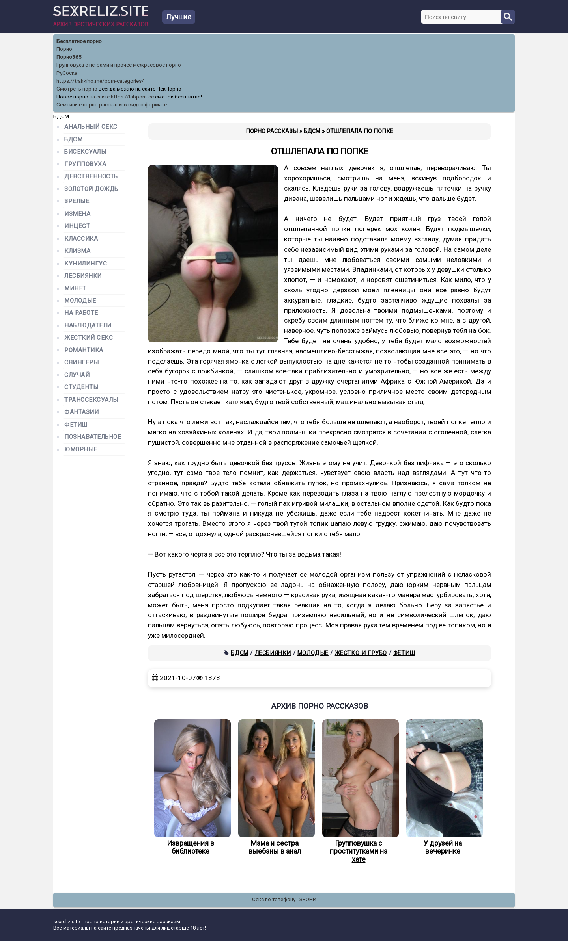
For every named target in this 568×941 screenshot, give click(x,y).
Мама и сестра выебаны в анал (274, 787)
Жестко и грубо (361, 653)
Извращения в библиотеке (190, 787)
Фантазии (81, 412)
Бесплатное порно (79, 41)
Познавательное (92, 437)
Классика (81, 239)
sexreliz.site (66, 921)
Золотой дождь (91, 189)
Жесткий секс (88, 337)
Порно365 (69, 57)
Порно (64, 49)
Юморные (80, 449)
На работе (81, 313)
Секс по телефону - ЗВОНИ (284, 899)
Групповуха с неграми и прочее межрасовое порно (118, 65)
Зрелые (76, 201)
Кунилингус (85, 263)
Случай (77, 375)
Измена (77, 214)
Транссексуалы (91, 400)
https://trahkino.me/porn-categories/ (100, 81)
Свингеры (81, 362)
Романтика (83, 350)
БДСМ (239, 653)
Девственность (91, 176)
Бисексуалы (85, 151)
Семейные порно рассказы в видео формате (111, 105)
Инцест (77, 226)
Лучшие (178, 17)
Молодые (313, 653)
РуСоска (66, 73)
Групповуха (85, 164)
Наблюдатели (88, 325)
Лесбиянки (273, 653)
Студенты (81, 387)
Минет (75, 288)
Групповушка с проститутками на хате (358, 791)
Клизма (77, 251)
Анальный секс (91, 127)
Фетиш (404, 653)
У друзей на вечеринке (442, 787)
